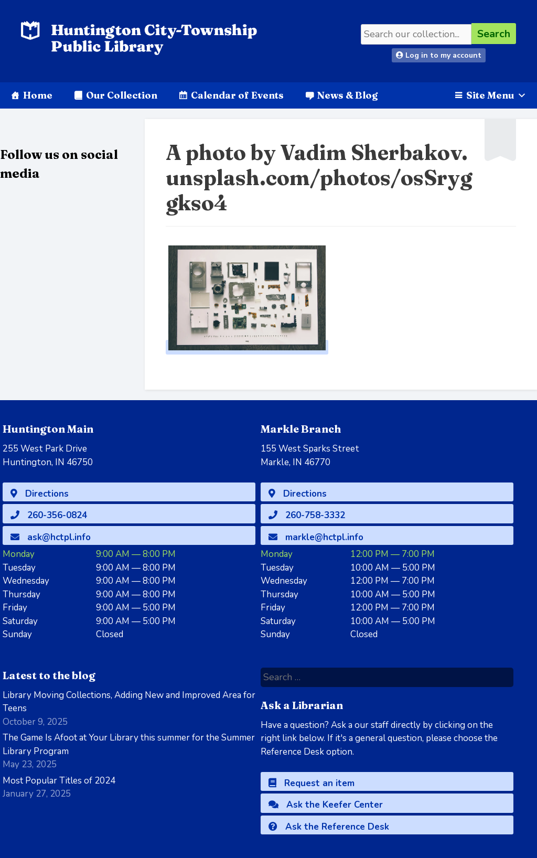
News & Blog (347, 95)
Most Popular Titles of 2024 (59, 781)
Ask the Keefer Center (325, 805)
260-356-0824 (48, 515)
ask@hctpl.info (50, 537)
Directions (39, 494)
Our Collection (121, 95)
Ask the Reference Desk (328, 827)
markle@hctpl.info (315, 537)
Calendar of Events (237, 95)
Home (37, 95)
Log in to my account (438, 55)
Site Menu (496, 95)
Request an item (311, 783)
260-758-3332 (306, 515)
